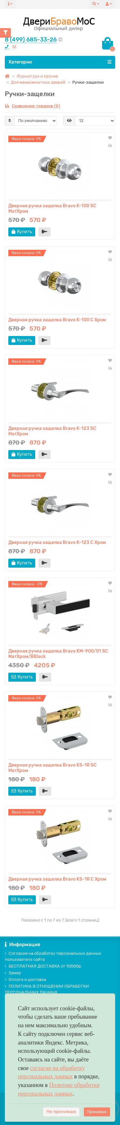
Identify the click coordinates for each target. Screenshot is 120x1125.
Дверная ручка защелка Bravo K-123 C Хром (57, 542)
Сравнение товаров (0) (32, 105)
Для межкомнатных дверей (38, 82)
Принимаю (97, 1112)
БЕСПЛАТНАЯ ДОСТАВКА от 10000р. (43, 966)
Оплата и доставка (25, 979)
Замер (13, 972)
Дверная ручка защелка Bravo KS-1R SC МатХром (52, 767)
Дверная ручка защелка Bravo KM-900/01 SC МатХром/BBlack (58, 653)
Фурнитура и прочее (37, 76)
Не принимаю (61, 1111)
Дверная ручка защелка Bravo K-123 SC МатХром (52, 431)
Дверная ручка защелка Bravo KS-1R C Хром (57, 879)
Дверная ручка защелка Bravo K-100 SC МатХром (52, 208)
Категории (60, 62)
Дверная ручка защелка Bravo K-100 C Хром (57, 320)
